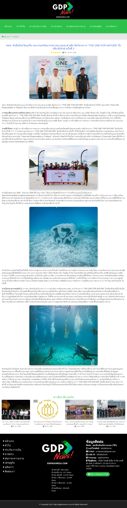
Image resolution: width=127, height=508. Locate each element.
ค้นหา (21, 40)
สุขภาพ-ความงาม (13, 458)
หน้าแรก (8, 26)
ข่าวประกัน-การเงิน (37, 26)
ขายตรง (8, 454)
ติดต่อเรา (8, 40)
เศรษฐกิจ (9, 462)
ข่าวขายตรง (56, 26)
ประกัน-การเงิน (12, 449)
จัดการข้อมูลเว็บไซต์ (98, 474)
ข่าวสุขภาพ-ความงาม (76, 26)
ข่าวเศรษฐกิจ (96, 26)
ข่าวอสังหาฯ (111, 26)
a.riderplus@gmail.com (106, 451)
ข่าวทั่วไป (21, 26)
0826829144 (106, 448)
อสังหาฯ (8, 467)
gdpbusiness (103, 458)
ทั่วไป (7, 445)
